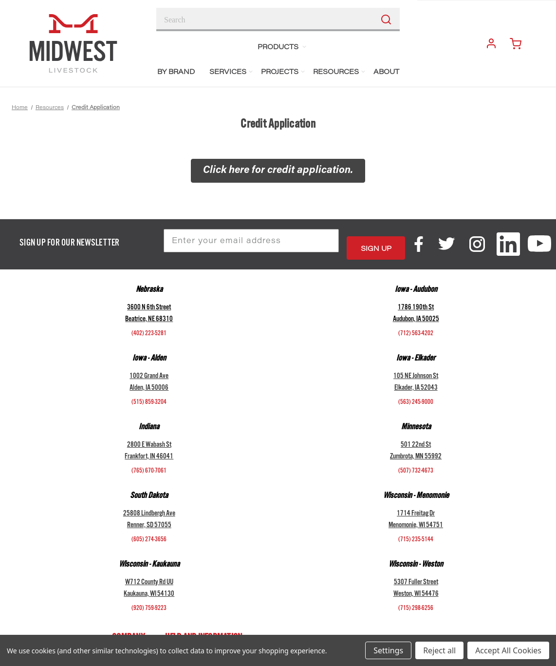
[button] (278, 171)
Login (488, 43)
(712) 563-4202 (415, 326)
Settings (388, 650)
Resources (339, 72)
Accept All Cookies (508, 650)
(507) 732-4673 (415, 464)
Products (282, 47)
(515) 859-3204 (149, 395)
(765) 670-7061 (149, 464)
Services (231, 72)
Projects (283, 72)
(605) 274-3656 (149, 533)
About (386, 72)
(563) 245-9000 (415, 395)
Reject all (439, 650)
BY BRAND (176, 72)
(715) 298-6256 (415, 601)
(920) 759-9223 (149, 601)
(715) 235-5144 (415, 533)
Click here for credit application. (278, 171)
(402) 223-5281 (149, 326)
